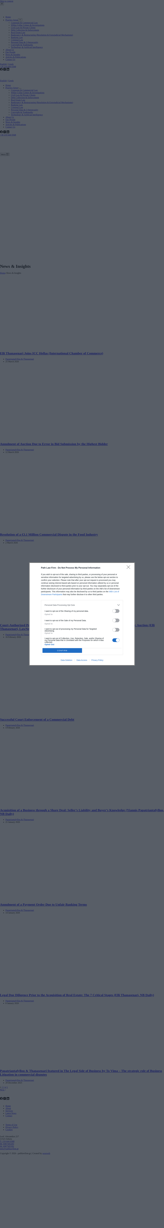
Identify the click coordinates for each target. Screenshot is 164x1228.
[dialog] (82, 614)
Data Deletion (66, 660)
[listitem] (82, 605)
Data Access (82, 660)
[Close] (129, 568)
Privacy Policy (97, 660)
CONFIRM (62, 650)
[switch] (115, 611)
